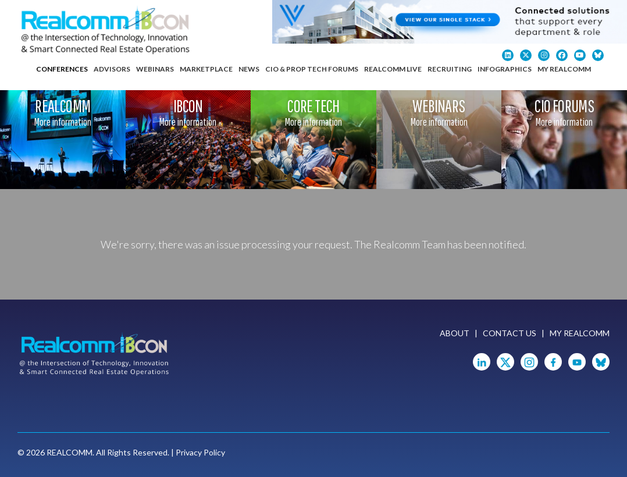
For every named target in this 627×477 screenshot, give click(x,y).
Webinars (155, 69)
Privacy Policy (200, 452)
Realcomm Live (393, 69)
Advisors (112, 69)
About (454, 333)
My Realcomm (564, 69)
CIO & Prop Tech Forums (311, 69)
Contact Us (509, 333)
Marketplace (206, 69)
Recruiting (450, 69)
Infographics (505, 69)
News (248, 69)
